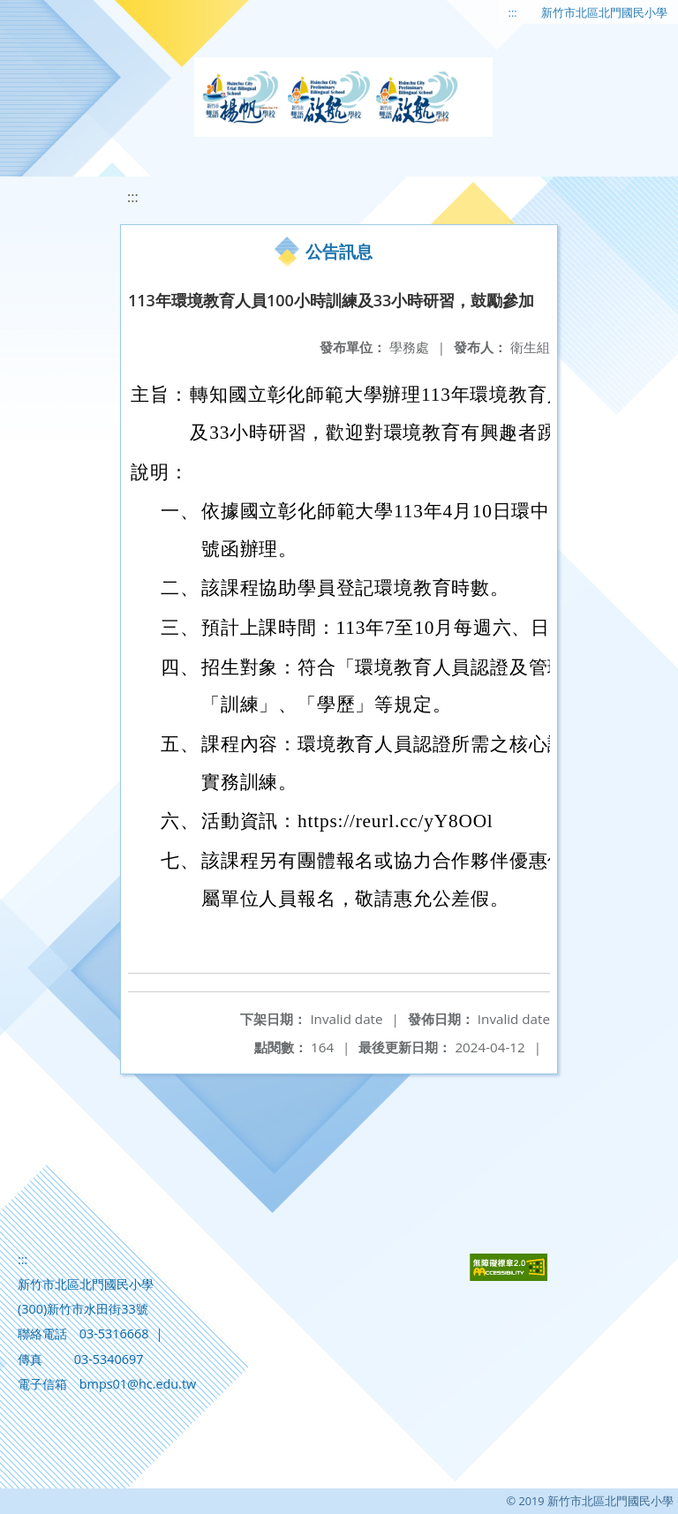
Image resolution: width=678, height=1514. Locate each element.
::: (512, 12)
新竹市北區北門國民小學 (604, 12)
